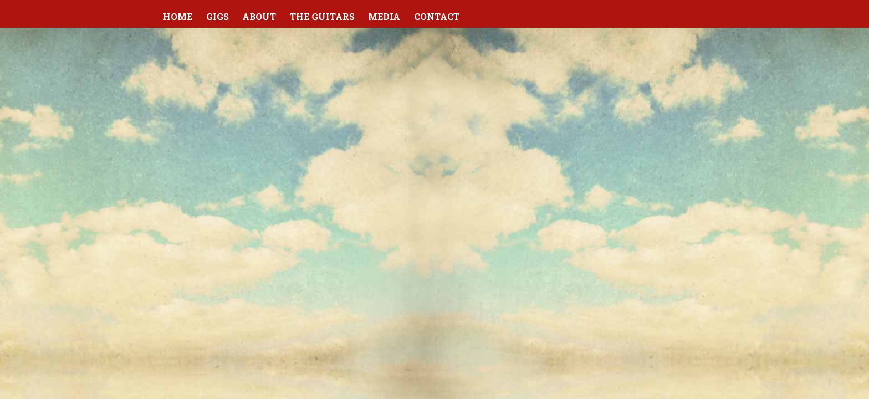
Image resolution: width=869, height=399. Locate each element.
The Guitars (322, 16)
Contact (436, 16)
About (259, 16)
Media (384, 16)
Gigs (217, 16)
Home (177, 16)
